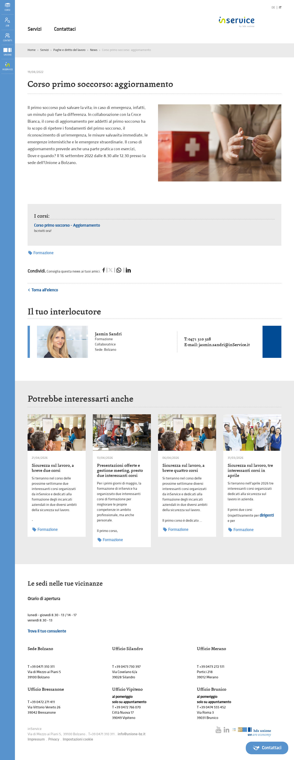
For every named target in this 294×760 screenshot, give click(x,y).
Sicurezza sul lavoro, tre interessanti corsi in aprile (250, 470)
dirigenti (267, 515)
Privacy (53, 739)
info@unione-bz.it (131, 734)
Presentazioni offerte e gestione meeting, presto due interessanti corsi (120, 470)
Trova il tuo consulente (47, 631)
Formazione (41, 253)
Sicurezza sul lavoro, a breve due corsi (53, 468)
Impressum (36, 739)
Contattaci (65, 29)
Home (32, 50)
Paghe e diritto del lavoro (69, 50)
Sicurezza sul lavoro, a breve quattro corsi (183, 468)
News (93, 50)
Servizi (34, 29)
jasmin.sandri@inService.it (224, 344)
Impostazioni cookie (78, 739)
